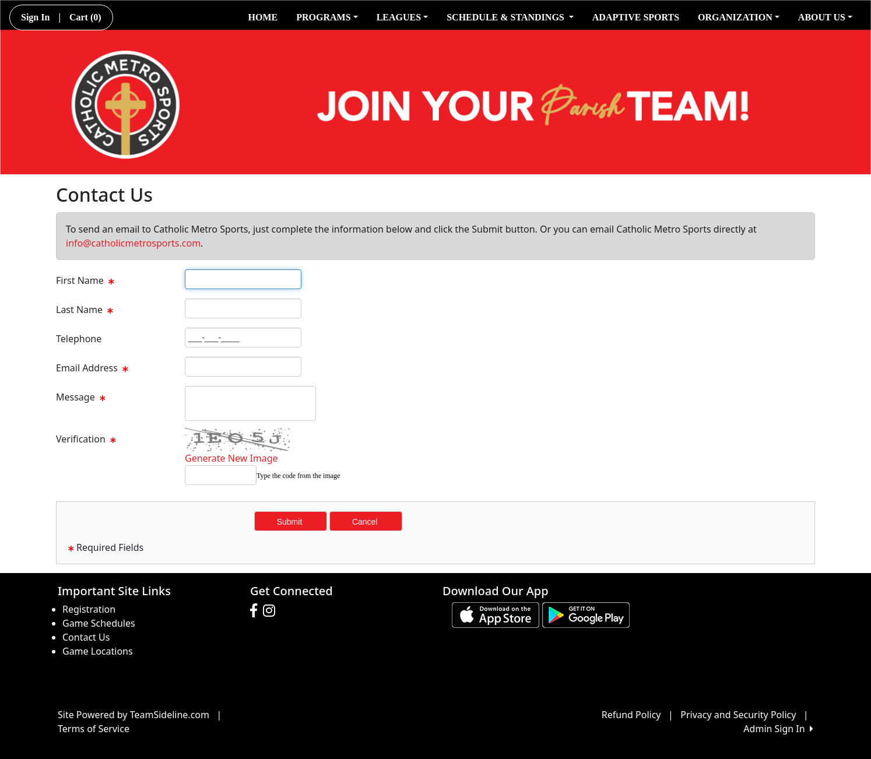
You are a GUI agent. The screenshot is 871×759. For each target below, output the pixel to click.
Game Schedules (98, 623)
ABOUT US (825, 17)
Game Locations (97, 651)
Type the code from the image (298, 476)
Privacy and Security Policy (738, 714)
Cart (85, 17)
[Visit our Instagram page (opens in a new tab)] (272, 611)
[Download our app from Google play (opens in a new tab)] (586, 613)
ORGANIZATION (738, 17)
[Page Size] (243, 279)
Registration (88, 609)
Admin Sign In (778, 728)
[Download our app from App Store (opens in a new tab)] (495, 613)
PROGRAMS (326, 17)
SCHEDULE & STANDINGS (510, 17)
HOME (263, 17)
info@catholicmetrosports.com (133, 243)
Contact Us (86, 637)
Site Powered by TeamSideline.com (133, 714)
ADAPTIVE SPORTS (635, 17)
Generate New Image (231, 458)
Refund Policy (631, 714)
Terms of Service (93, 728)
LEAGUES (403, 17)
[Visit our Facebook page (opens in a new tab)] (256, 611)
